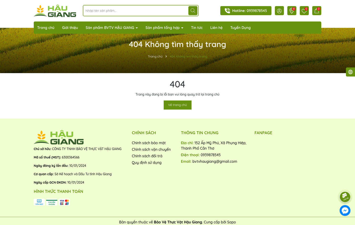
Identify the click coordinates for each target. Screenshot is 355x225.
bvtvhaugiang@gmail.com (214, 161)
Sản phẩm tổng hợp (163, 27)
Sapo (231, 222)
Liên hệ (216, 27)
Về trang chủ (177, 105)
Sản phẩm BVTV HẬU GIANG (110, 27)
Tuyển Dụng (240, 27)
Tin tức (197, 27)
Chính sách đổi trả (147, 156)
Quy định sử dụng (146, 162)
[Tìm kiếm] (192, 10)
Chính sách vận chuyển (151, 149)
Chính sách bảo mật (149, 143)
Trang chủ (45, 27)
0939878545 (257, 10)
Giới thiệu (70, 27)
